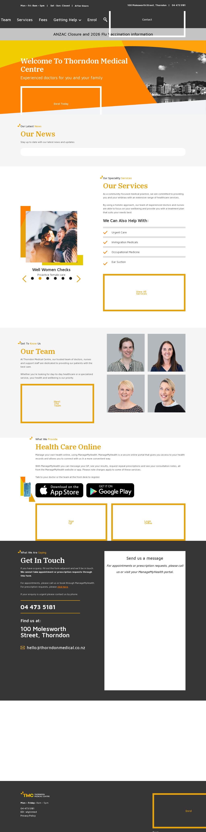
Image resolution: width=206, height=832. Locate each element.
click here (62, 586)
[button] (29, 247)
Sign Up (71, 522)
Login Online (148, 522)
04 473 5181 (38, 606)
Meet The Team (57, 403)
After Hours (82, 5)
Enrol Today (61, 103)
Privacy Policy (28, 815)
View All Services (141, 292)
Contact (147, 19)
